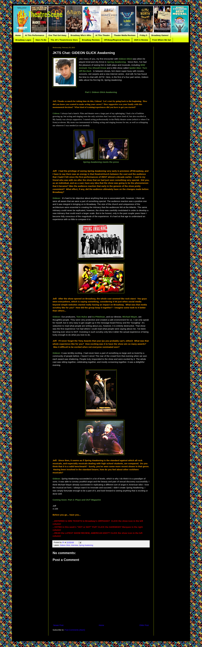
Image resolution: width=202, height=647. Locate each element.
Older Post (144, 625)
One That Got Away (57, 35)
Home (18, 35)
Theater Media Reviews (125, 35)
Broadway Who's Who (81, 35)
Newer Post (58, 625)
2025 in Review (141, 40)
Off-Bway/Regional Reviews (117, 40)
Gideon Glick (65, 545)
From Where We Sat (161, 40)
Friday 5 (143, 35)
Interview (74, 545)
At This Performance (34, 35)
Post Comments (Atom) (75, 630)
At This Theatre (102, 35)
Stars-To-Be (40, 40)
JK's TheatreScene (40, 14)
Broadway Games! (159, 35)
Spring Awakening (86, 545)
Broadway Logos (23, 40)
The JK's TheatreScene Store (64, 40)
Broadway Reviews (91, 40)
